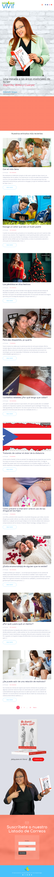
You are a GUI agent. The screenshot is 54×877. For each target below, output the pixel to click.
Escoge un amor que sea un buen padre (22, 227)
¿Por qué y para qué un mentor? (18, 624)
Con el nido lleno (11, 169)
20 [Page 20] (30, 707)
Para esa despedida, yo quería (17, 340)
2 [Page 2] (21, 707)
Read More (10, 187)
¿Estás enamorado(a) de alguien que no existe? (25, 566)
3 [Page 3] (24, 707)
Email (27, 846)
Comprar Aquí (38, 759)
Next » (35, 707)
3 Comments (12, 343)
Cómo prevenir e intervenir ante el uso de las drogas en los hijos (24, 510)
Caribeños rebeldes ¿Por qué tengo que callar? (25, 398)
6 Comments (12, 456)
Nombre (27, 841)
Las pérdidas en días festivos (16, 284)
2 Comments (12, 514)
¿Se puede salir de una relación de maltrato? (24, 682)
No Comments (13, 172)
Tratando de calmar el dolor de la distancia (23, 453)
